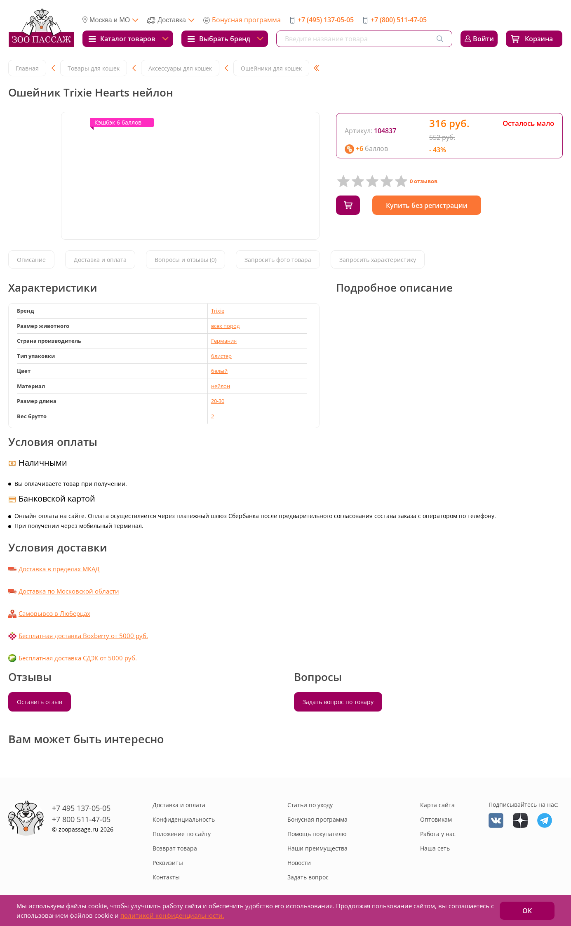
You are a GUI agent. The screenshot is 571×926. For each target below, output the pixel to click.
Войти (483, 38)
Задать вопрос (308, 877)
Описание (31, 260)
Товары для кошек (94, 68)
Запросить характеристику (377, 260)
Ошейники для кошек (271, 68)
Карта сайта (437, 805)
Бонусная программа (246, 19)
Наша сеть (435, 848)
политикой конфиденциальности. (172, 915)
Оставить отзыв (39, 702)
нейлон (220, 386)
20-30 (217, 401)
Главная (27, 68)
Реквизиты (168, 863)
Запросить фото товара (277, 260)
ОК (527, 910)
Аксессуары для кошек (180, 68)
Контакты (166, 877)
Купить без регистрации (430, 205)
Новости (299, 863)
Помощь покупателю (317, 834)
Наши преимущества (317, 848)
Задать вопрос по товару (338, 702)
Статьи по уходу (310, 805)
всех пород (225, 326)
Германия (224, 340)
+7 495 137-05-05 (81, 808)
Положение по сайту (182, 834)
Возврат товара (175, 848)
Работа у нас (438, 834)
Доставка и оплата (100, 260)
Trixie (217, 310)
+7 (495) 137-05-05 (326, 19)
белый (219, 371)
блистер (221, 356)
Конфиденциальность (184, 819)
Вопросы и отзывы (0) (185, 260)
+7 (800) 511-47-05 (399, 19)
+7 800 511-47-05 (81, 819)
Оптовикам (436, 819)
